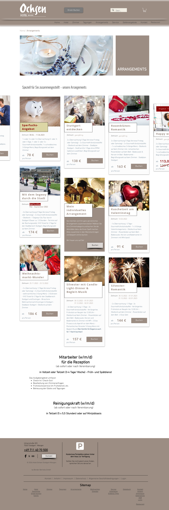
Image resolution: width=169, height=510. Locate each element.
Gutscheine (113, 491)
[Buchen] (50, 155)
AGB (140, 498)
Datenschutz (81, 478)
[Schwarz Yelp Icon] (29, 456)
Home (22, 31)
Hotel (36, 489)
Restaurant (140, 504)
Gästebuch (127, 489)
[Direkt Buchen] (73, 10)
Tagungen (62, 489)
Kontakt (48, 478)
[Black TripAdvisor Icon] (32, 456)
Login (123, 478)
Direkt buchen (36, 494)
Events (36, 496)
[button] (144, 10)
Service (113, 489)
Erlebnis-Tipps (113, 494)
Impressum (68, 478)
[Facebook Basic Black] (25, 456)
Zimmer (49, 489)
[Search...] (118, 10)
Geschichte (36, 491)
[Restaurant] (155, 22)
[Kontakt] (49, 456)
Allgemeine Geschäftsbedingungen (104, 478)
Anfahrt (57, 478)
